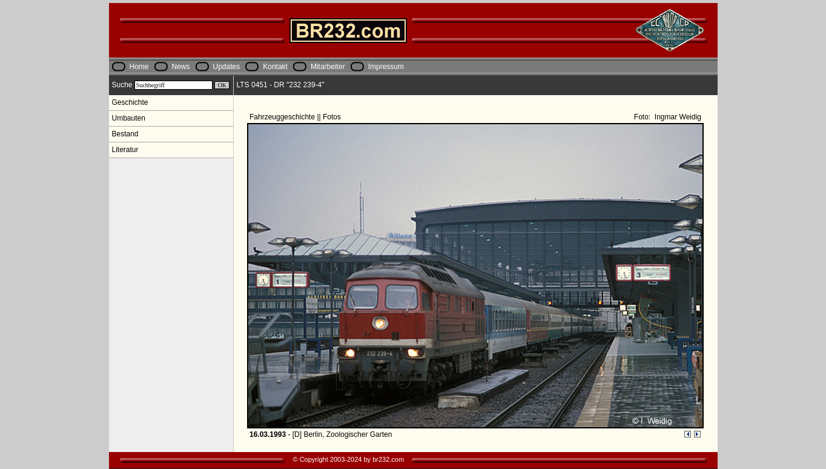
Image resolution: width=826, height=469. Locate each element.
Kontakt (275, 66)
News (181, 66)
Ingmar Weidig (677, 117)
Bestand (125, 134)
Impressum (386, 66)
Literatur (125, 149)
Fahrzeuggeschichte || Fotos (296, 117)
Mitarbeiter (328, 66)
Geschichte (130, 102)
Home (139, 66)
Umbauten (128, 118)
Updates (226, 66)
